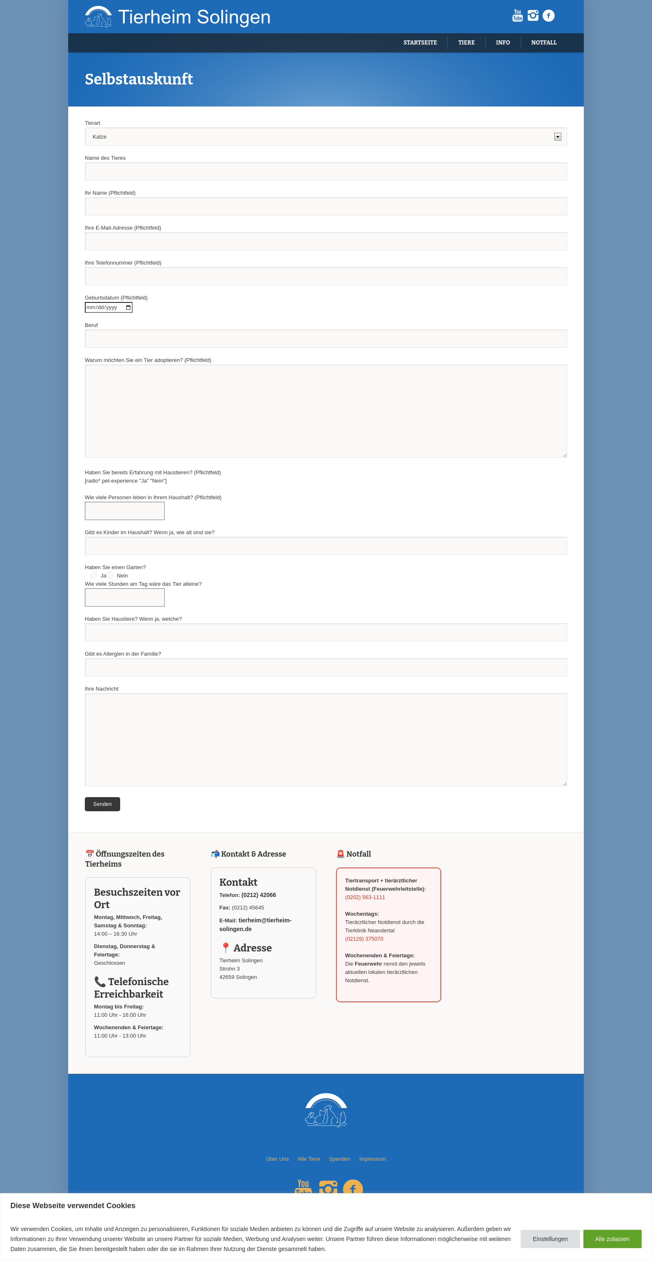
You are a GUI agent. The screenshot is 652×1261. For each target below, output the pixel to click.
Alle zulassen (612, 1239)
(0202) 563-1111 (365, 897)
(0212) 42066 (259, 895)
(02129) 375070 (364, 939)
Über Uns (277, 1159)
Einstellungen (550, 1239)
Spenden (340, 1159)
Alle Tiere (309, 1159)
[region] (326, 1227)
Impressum (372, 1159)
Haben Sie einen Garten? (115, 567)
